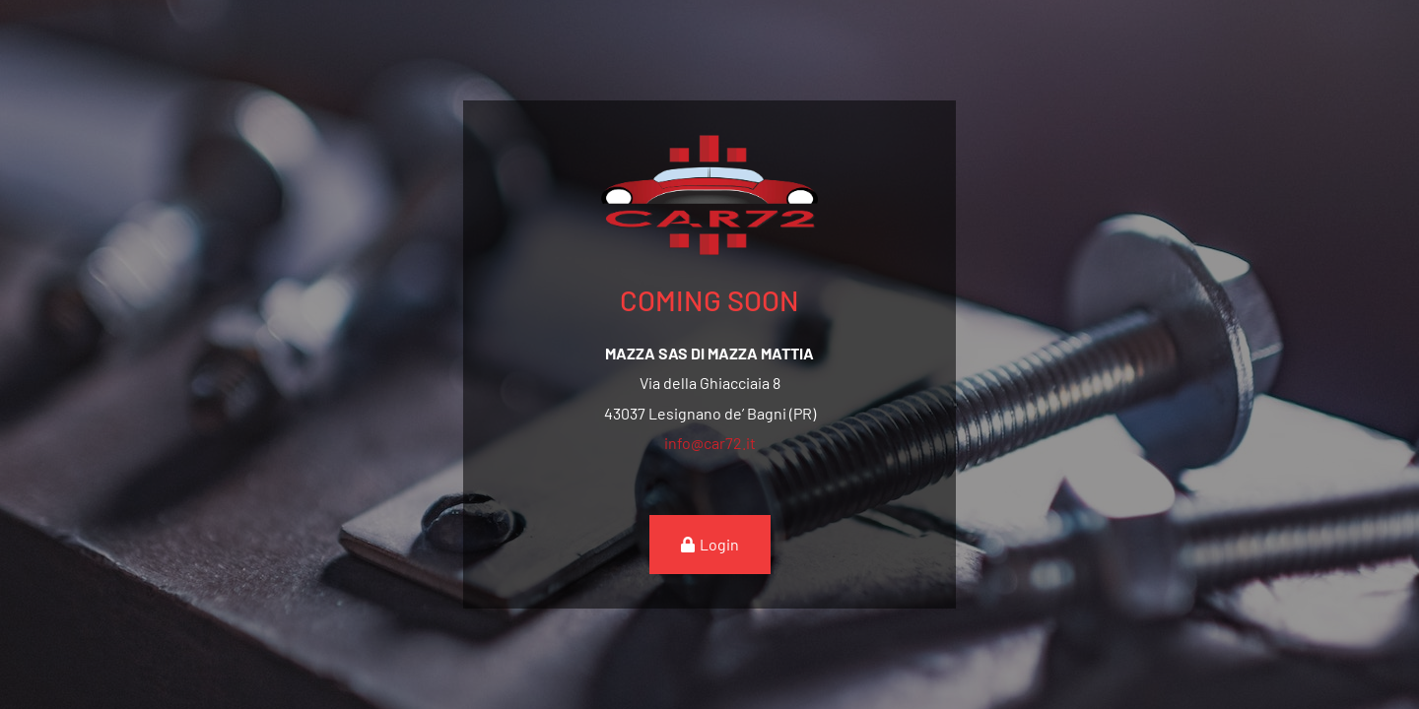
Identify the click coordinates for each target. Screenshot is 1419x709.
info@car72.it (710, 442)
